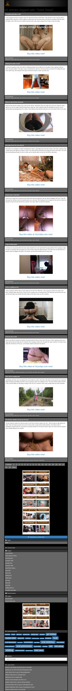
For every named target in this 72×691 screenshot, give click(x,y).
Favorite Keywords (11, 631)
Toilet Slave (8, 578)
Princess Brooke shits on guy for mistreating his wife (19, 684)
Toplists (8, 596)
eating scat (26, 634)
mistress (37, 59)
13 (49, 464)
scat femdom (28, 642)
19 (9, 467)
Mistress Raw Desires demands (14, 102)
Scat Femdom (9, 553)
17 (63, 464)
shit (50, 646)
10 (39, 464)
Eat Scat (7, 580)
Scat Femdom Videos (11, 555)
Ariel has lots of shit (11, 336)
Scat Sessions (9, 558)
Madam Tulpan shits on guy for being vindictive (17, 682)
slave (33, 59)
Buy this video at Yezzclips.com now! (36, 234)
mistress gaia (35, 638)
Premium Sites (10, 548)
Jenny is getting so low (12, 287)
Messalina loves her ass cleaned (14, 145)
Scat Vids (7, 570)
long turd (21, 638)
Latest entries (9, 665)
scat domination (10, 642)
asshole (7, 634)
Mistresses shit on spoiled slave (13, 677)
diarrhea (19, 634)
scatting (45, 646)
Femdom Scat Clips (10, 590)
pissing (42, 638)
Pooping (31, 460)
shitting (12, 59)
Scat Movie (41, 460)
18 (6, 467)
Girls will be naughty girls (12, 376)
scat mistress (47, 642)
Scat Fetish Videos (10, 568)
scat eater (20, 642)
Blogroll (8, 550)
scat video (29, 59)
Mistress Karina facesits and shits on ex (15, 679)
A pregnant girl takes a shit (13, 14)
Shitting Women (9, 587)
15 (56, 464)
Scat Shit (7, 585)
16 (60, 464)
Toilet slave (36, 460)
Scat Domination (20, 460)
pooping (48, 638)
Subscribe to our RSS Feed (36, 537)
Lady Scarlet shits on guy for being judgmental (17, 672)
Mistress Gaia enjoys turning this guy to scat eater (18, 667)
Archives (8, 656)
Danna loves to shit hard (12, 195)
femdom (42, 634)
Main (6, 542)
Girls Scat (8, 573)
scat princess (9, 646)
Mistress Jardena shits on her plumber (15, 689)
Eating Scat (8, 575)
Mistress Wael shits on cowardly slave (15, 674)
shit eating (59, 646)
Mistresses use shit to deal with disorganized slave (18, 669)
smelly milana (29, 650)
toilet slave (16, 59)
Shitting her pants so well (12, 63)
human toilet (11, 638)
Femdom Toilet (9, 560)
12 (46, 464)
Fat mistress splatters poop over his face (17, 419)
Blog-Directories (10, 593)
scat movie (24, 59)
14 (53, 464)
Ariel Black (12, 372)
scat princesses (24, 646)
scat (20, 59)
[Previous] (8, 464)
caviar (13, 634)
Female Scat (8, 563)
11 (42, 464)
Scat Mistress (13, 460)
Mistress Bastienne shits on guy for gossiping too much (19, 687)
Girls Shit (7, 583)
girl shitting (51, 634)
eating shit (34, 634)
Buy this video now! (36, 53)
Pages (8, 540)
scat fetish (36, 642)
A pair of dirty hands (11, 244)
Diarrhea (27, 460)
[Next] (14, 467)
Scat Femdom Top (10, 601)
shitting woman (19, 650)
